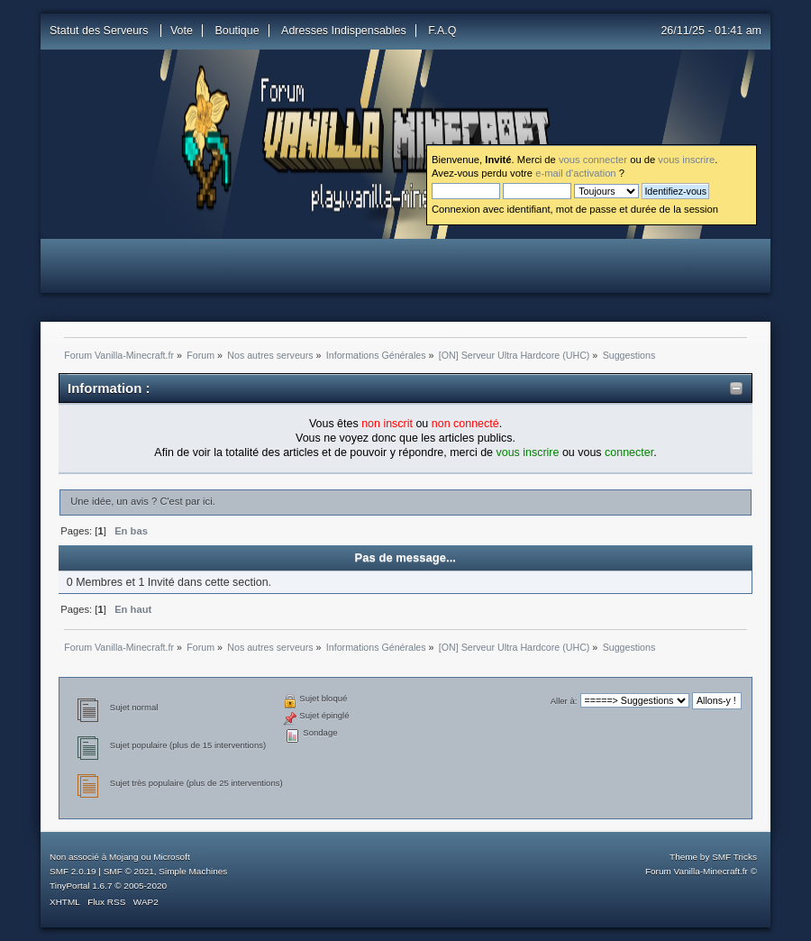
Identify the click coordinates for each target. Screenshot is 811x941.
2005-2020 (145, 886)
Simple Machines (193, 871)
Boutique (236, 30)
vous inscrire (686, 159)
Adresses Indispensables (343, 30)
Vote (181, 30)
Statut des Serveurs (100, 30)
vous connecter (593, 159)
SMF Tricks (734, 857)
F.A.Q (442, 30)
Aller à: (564, 701)
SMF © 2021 (129, 871)
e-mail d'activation (575, 173)
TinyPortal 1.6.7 (81, 886)
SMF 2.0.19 (73, 871)
